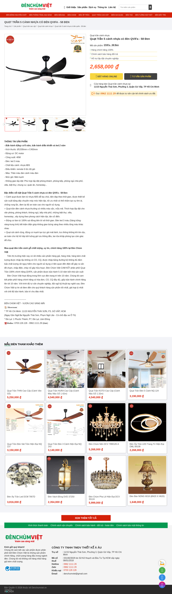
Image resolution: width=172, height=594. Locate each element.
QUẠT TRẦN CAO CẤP (100, 15)
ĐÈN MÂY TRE (160, 15)
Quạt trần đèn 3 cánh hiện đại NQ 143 (65, 445)
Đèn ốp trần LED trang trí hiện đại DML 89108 (147, 445)
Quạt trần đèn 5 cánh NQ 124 (144, 391)
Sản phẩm (17, 26)
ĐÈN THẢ (129, 15)
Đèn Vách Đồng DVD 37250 (61, 497)
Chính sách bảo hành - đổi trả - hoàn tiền (94, 525)
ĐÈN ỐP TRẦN (84, 15)
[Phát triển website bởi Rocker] (9, 588)
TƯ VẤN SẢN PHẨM (140, 76)
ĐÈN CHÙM (72, 15)
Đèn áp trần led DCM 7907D (21, 497)
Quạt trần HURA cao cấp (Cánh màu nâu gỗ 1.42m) (63, 392)
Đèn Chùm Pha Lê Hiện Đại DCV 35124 (104, 498)
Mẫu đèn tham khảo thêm (23, 344)
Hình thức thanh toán (38, 525)
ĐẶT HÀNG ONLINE (106, 76)
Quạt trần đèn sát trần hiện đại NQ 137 (24, 445)
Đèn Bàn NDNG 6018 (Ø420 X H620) (147, 496)
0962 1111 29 (108, 93)
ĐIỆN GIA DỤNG (117, 15)
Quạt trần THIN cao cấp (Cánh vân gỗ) (24, 392)
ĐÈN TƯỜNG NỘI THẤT (144, 15)
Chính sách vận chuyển (62, 525)
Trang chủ (7, 26)
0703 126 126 (70, 570)
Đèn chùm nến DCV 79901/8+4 (104, 444)
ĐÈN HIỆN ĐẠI (59, 15)
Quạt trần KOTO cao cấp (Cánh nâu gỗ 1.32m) (104, 392)
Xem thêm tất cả (86, 518)
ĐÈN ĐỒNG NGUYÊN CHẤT (16, 15)
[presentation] (4, 124)
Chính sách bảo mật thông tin (130, 525)
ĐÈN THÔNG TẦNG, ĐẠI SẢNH (40, 15)
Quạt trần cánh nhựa (45, 26)
